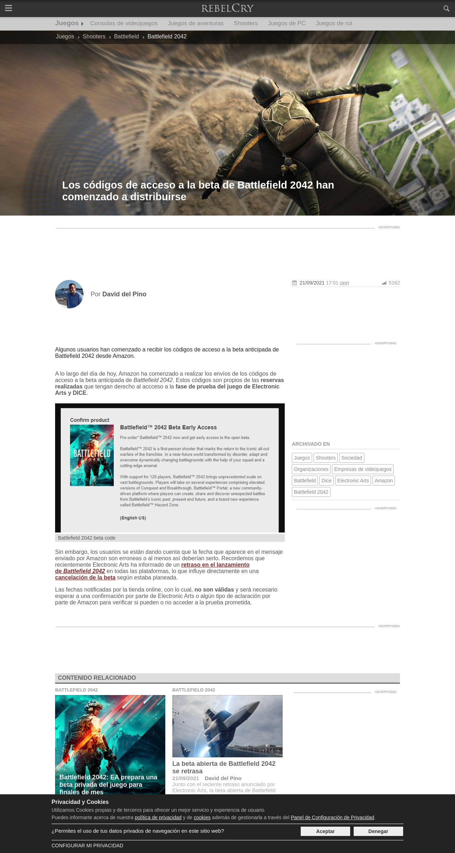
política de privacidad (158, 817)
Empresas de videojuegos (362, 469)
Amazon (384, 480)
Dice (326, 480)
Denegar (378, 831)
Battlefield (305, 480)
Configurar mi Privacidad (87, 845)
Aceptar (325, 831)
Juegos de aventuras (196, 23)
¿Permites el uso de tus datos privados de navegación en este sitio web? (138, 831)
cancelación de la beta (85, 577)
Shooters (246, 23)
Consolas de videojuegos (124, 23)
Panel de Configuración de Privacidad (332, 817)
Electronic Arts (353, 480)
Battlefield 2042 (311, 492)
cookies (202, 817)
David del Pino (223, 778)
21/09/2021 (312, 283)
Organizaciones (311, 469)
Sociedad (351, 458)
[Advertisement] (227, 248)
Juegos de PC (287, 23)
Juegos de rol (334, 23)
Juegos (67, 23)
